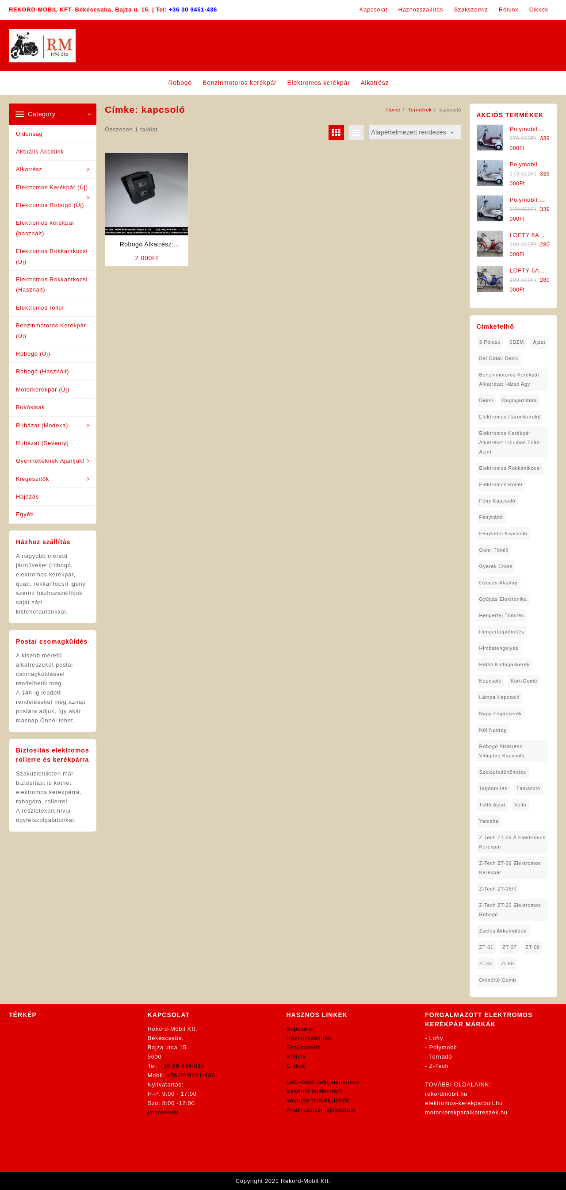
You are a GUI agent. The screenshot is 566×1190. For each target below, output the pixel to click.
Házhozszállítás (309, 1038)
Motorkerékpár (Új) (42, 389)
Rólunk (296, 1056)
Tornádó (440, 1056)
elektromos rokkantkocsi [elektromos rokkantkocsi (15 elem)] (510, 468)
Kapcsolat (300, 1028)
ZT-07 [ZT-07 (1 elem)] (509, 947)
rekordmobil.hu (446, 1093)
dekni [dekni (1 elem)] (486, 400)
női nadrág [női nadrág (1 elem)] (493, 730)
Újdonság (29, 134)
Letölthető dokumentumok (323, 1082)
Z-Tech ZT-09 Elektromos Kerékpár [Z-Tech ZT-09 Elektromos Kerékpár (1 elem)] (510, 867)
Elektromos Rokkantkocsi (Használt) (52, 284)
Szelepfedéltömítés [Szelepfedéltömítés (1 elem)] (502, 772)
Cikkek (296, 1066)
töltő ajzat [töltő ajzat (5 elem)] (492, 804)
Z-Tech (439, 1066)
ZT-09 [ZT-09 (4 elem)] (533, 947)
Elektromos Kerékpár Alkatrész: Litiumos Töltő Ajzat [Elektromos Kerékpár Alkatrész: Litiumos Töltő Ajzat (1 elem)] (509, 442)
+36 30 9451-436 (193, 9)
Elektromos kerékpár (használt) (45, 227)
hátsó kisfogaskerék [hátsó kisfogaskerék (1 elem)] (504, 664)
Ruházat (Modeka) (42, 425)
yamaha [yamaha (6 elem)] (489, 821)
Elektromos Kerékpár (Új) (52, 187)
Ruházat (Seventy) (42, 443)
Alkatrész (29, 169)
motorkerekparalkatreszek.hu (466, 1112)
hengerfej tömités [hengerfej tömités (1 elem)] (501, 615)
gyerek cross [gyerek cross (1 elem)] (496, 566)
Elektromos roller (40, 307)
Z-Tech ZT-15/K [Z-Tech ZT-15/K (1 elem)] (498, 888)
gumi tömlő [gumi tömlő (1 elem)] (494, 550)
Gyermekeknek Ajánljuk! (50, 460)
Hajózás (27, 496)
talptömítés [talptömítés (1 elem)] (493, 788)
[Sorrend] (414, 132)
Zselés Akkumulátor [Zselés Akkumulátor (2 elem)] (503, 930)
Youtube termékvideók (318, 1100)
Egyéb (25, 514)
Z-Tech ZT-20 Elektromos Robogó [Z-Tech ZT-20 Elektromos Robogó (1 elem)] (510, 909)
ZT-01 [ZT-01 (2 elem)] (486, 947)
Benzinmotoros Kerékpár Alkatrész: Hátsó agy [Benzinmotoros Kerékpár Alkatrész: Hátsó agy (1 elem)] (509, 379)
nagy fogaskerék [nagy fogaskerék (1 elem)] (500, 713)
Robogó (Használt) (42, 371)
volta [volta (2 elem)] (520, 804)
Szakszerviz (304, 1047)
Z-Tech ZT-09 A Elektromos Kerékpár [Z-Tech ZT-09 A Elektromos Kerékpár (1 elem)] (512, 842)
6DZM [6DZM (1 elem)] (516, 342)
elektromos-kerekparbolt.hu (464, 1103)
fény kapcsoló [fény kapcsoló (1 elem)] (497, 500)
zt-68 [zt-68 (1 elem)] (507, 963)
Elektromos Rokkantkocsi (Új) (52, 256)
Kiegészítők (32, 479)
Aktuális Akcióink (40, 151)
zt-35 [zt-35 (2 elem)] (485, 963)
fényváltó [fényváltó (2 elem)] (491, 517)
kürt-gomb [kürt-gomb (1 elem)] (524, 680)
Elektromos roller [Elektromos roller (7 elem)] (501, 484)
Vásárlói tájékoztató (315, 1091)
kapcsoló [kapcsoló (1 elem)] (490, 680)
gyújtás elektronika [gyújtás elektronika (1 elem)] (503, 599)
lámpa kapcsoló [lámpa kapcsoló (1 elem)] (499, 697)
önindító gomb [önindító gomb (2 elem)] (497, 980)
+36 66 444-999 (182, 1066)
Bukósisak (30, 407)
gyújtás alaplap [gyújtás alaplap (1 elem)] (498, 582)
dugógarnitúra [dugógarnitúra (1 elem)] (519, 400)
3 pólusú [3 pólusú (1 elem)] (490, 342)
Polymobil (443, 1047)
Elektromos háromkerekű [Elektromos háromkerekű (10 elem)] (510, 416)
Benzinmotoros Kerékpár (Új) (51, 330)
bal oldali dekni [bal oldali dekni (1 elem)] (499, 358)
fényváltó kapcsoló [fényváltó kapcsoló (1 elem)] (503, 533)
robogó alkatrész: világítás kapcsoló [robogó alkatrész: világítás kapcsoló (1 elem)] (502, 751)
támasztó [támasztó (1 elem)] (528, 788)
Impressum (163, 1112)
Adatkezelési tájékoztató (321, 1109)
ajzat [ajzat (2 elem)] (539, 342)
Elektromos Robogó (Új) (50, 205)
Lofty (436, 1038)
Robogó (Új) (33, 353)
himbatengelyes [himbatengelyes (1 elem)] (499, 648)
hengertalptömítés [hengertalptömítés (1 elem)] (501, 631)
